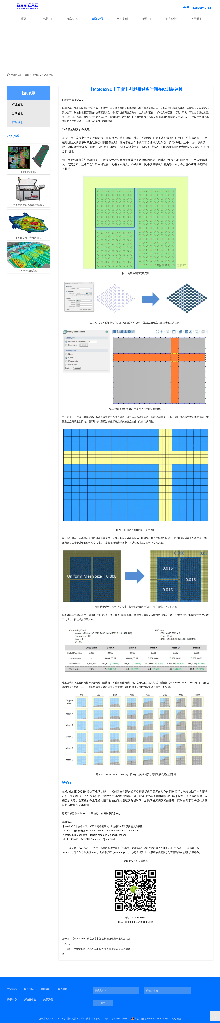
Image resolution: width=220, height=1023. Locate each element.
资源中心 (147, 18)
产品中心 (48, 18)
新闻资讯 (97, 18)
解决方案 (72, 18)
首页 (23, 18)
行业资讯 (17, 104)
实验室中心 (172, 18)
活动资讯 (17, 113)
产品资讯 (48, 75)
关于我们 (196, 18)
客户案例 (122, 18)
